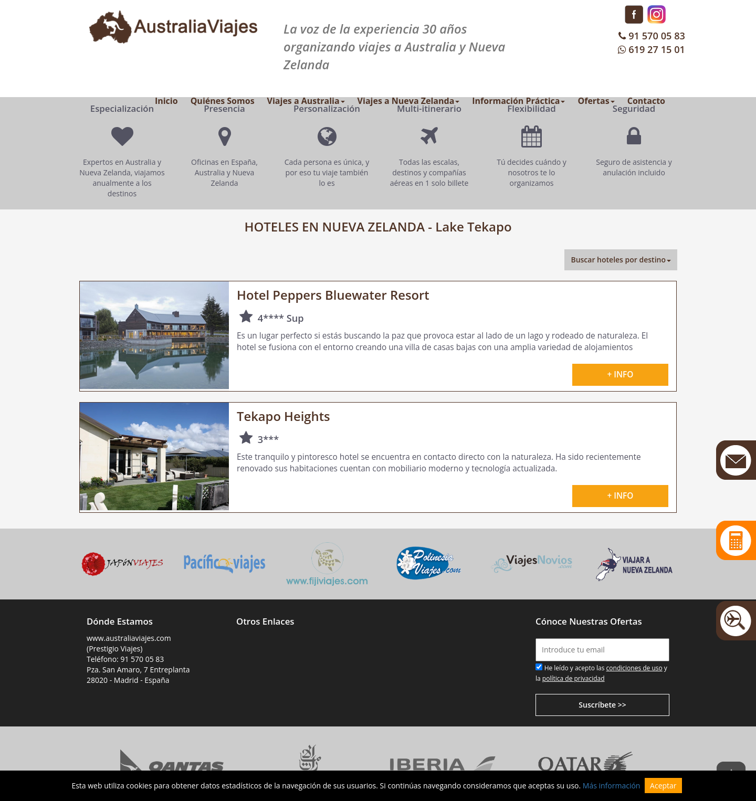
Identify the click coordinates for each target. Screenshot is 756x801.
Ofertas (596, 101)
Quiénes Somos (223, 101)
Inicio (166, 101)
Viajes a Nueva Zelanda (409, 101)
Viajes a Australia (306, 101)
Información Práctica (518, 101)
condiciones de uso (634, 667)
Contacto (646, 101)
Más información (611, 786)
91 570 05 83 (650, 35)
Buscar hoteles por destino (621, 260)
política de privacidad (573, 678)
